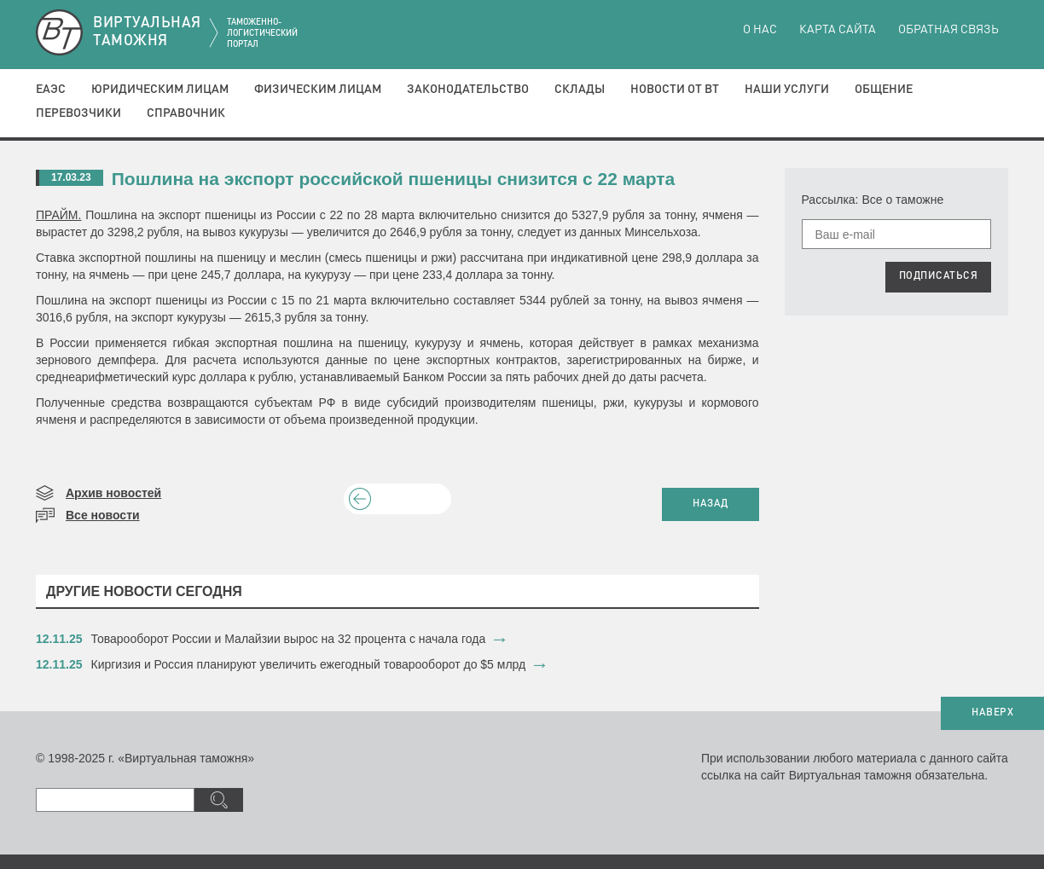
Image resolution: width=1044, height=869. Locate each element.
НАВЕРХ (992, 713)
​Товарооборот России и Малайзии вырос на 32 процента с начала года (288, 639)
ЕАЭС (51, 90)
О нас (760, 30)
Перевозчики (78, 113)
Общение (884, 90)
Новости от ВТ (674, 90)
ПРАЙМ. (58, 215)
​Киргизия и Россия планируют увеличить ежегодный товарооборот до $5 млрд (308, 664)
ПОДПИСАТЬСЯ (938, 276)
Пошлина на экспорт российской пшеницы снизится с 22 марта (394, 178)
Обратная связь (948, 30)
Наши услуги (787, 90)
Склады (579, 90)
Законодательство (468, 90)
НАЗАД (710, 504)
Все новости (103, 515)
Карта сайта (837, 30)
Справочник (186, 113)
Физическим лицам (317, 90)
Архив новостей (113, 493)
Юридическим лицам (160, 90)
